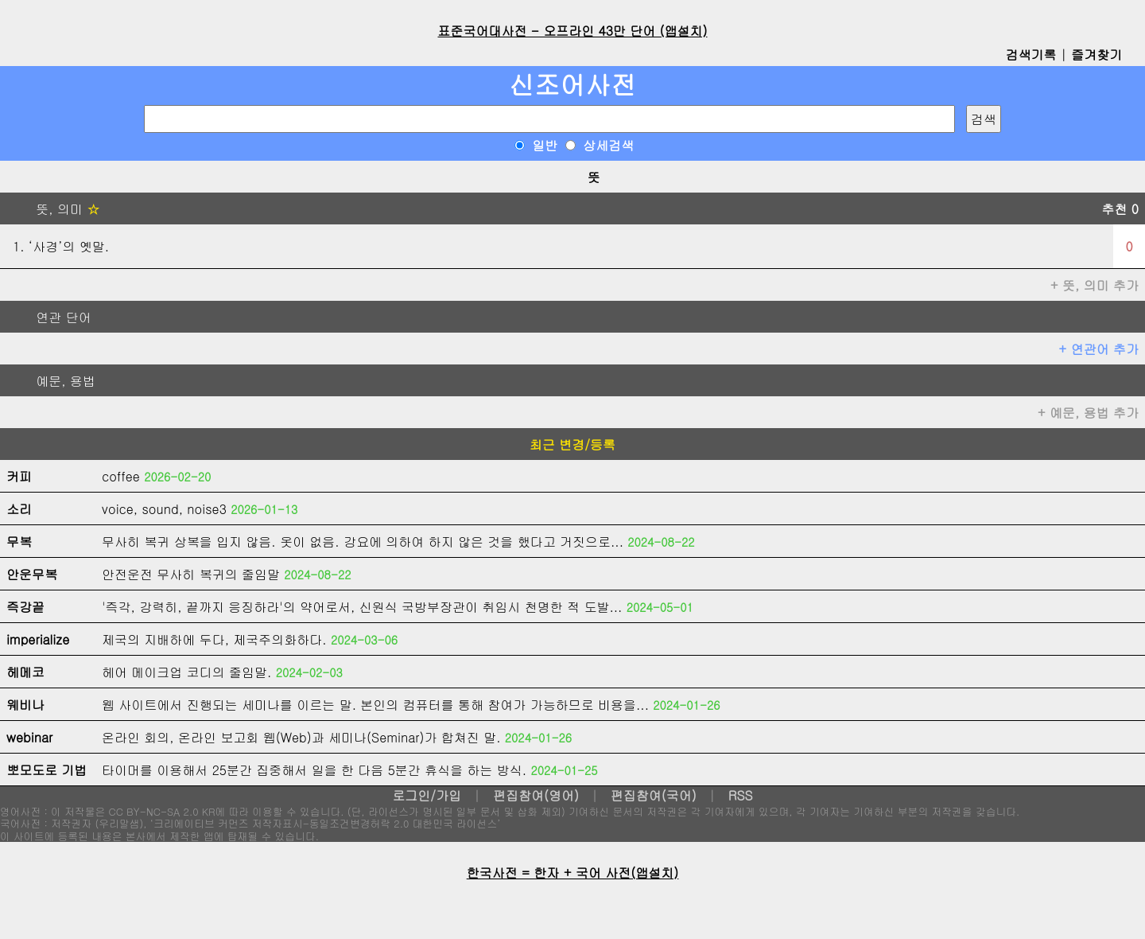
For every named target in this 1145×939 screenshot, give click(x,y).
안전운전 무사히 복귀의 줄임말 (191, 574)
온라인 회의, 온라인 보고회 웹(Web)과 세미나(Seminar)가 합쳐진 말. (301, 737)
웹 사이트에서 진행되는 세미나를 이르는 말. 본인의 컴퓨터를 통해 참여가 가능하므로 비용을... (375, 704)
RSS (740, 795)
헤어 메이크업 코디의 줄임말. (186, 672)
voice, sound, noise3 (164, 509)
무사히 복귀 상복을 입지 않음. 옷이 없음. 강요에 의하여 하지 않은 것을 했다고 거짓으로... (362, 541)
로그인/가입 (426, 795)
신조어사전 (572, 84)
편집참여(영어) (536, 795)
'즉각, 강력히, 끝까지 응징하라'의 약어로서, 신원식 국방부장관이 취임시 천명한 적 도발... (362, 607)
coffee (121, 476)
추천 (1120, 209)
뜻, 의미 (52, 209)
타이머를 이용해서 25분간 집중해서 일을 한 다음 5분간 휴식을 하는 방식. (314, 770)
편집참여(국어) (654, 795)
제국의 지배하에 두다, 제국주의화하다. (214, 639)
